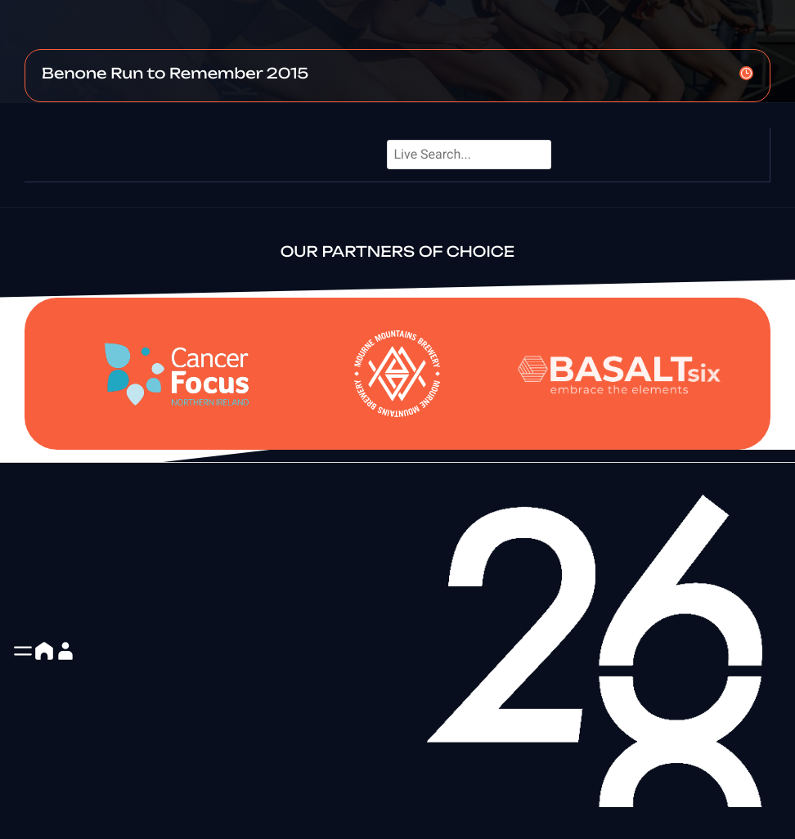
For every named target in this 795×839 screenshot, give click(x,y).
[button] (23, 651)
